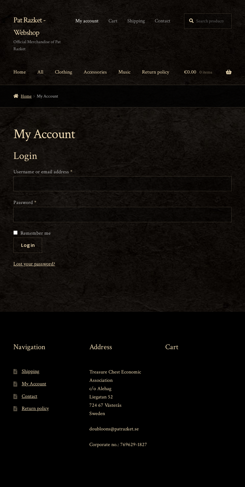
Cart (112, 21)
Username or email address (42, 172)
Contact (162, 21)
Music (124, 72)
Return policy (155, 72)
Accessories (95, 72)
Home (19, 72)
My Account (34, 384)
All (40, 72)
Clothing (63, 72)
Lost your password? (34, 264)
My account (87, 21)
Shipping (136, 21)
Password (24, 202)
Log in (28, 245)
